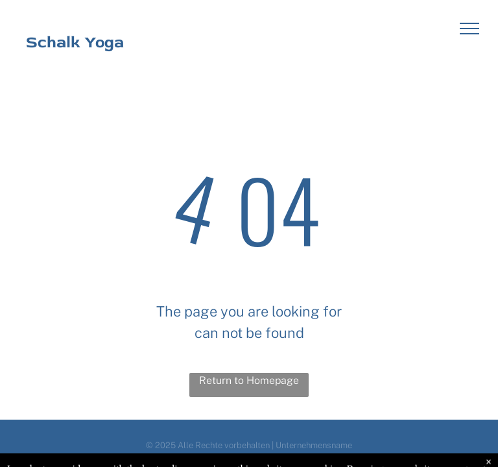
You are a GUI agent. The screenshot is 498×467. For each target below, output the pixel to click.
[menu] (469, 28)
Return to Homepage (249, 380)
